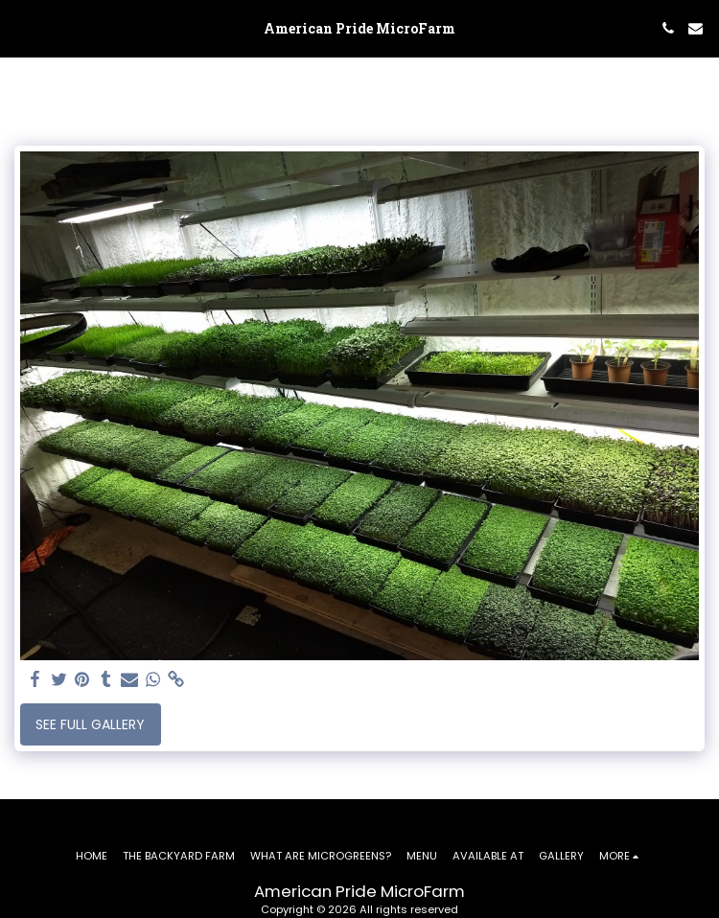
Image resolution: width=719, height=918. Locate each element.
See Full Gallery (90, 724)
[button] (21, 28)
